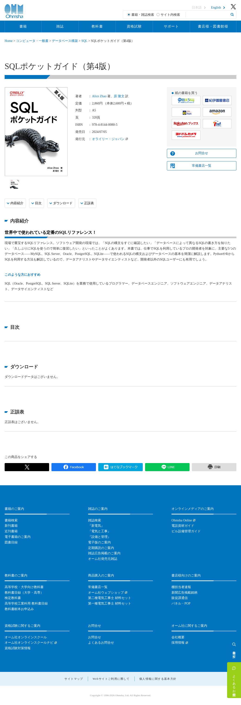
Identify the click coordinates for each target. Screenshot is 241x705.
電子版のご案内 (99, 542)
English (216, 7)
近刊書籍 (11, 531)
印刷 (214, 467)
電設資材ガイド (182, 525)
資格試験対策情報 (18, 648)
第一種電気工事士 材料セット (109, 603)
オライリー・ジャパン (108, 139)
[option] (14, 184)
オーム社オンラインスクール (26, 637)
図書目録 (11, 542)
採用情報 (177, 642)
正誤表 (89, 203)
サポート (171, 26)
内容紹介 (16, 203)
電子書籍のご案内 (18, 537)
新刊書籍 (11, 525)
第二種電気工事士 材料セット (109, 598)
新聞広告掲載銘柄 (184, 592)
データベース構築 (65, 41)
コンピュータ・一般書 (32, 41)
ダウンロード (63, 203)
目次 (38, 203)
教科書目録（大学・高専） (24, 592)
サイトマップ (73, 678)
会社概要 (177, 637)
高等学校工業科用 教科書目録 (26, 603)
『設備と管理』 (99, 537)
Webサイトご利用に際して (111, 678)
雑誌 (60, 26)
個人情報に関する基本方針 (158, 678)
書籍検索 (11, 520)
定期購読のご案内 (101, 548)
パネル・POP (180, 603)
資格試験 (134, 26)
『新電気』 (96, 525)
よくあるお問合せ (234, 683)
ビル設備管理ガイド (186, 531)
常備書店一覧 (201, 165)
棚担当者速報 (181, 587)
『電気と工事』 (99, 531)
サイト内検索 (170, 14)
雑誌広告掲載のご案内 (104, 553)
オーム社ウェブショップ (106, 592)
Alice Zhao (99, 96)
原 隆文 (119, 96)
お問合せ (201, 153)
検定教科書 (13, 598)
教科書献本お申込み (19, 609)
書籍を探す (234, 652)
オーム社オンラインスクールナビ (29, 642)
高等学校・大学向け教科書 (24, 587)
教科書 (97, 26)
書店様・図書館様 (213, 26)
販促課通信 (179, 598)
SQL (84, 41)
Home (9, 41)
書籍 (23, 26)
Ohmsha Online (181, 520)
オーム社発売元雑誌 (102, 559)
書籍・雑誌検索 (142, 14)
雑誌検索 (94, 520)
